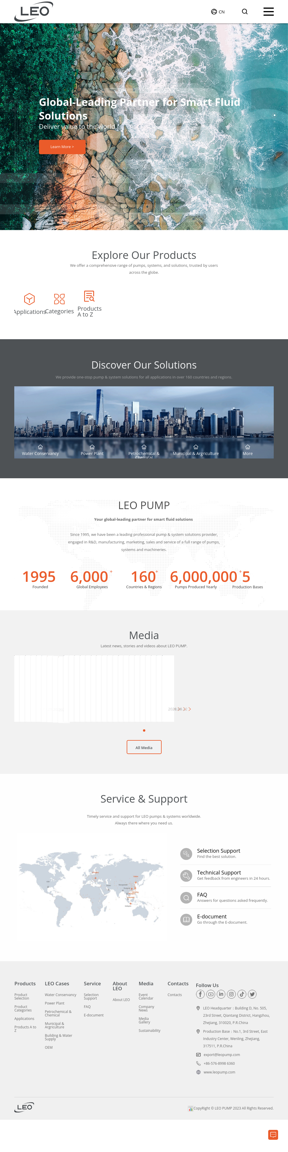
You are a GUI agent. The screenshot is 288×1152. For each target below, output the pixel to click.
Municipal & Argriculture (54, 1057)
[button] (274, 115)
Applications (24, 1051)
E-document (94, 1047)
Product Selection (21, 1028)
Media (146, 1015)
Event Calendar (146, 1028)
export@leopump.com (222, 1087)
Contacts (178, 1015)
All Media (144, 784)
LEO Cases (57, 1015)
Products (25, 1015)
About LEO (120, 1018)
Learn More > (62, 147)
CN (222, 12)
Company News (146, 1040)
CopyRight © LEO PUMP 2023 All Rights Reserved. (231, 1140)
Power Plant (54, 1035)
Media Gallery (144, 1052)
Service (92, 1015)
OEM (49, 1080)
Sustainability (149, 1063)
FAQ (87, 1039)
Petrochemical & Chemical (58, 1045)
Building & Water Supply (58, 1069)
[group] (57, 311)
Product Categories (22, 1040)
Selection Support (91, 1028)
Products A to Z (25, 1061)
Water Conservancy (60, 1027)
